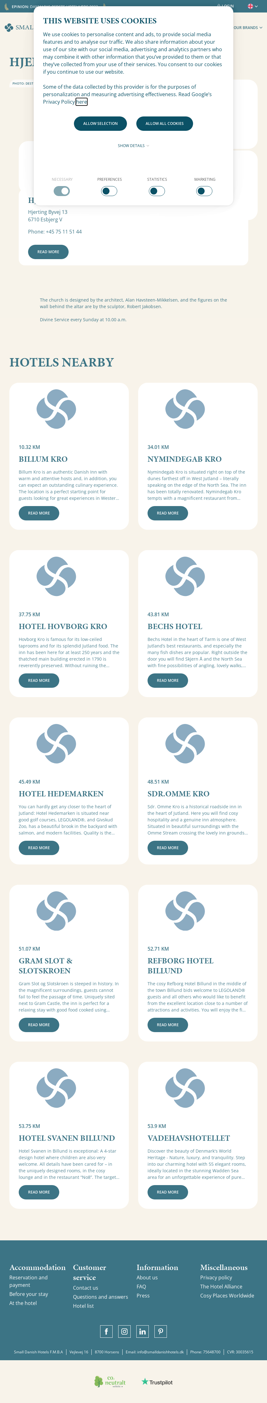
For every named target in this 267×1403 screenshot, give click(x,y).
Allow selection (100, 123)
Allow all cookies (165, 123)
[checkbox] (62, 186)
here (81, 101)
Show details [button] (133, 145)
